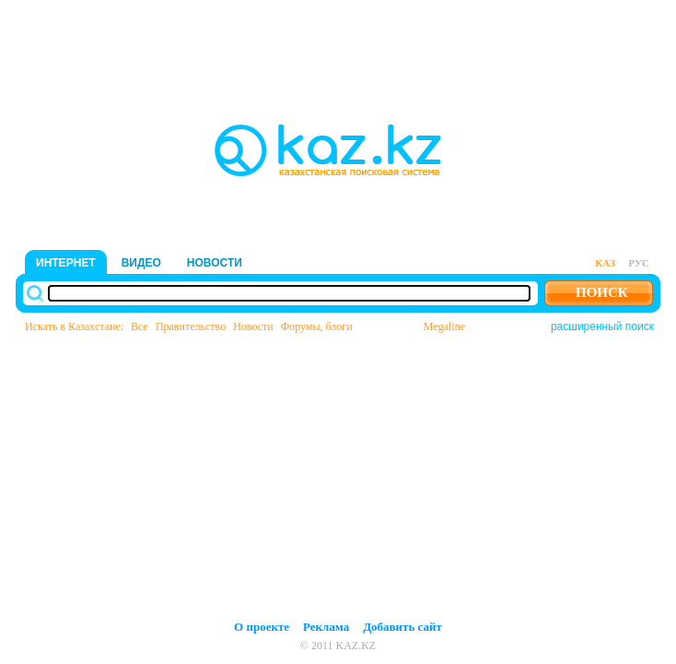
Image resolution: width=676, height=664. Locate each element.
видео (141, 262)
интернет (66, 262)
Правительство (191, 326)
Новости (253, 326)
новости (214, 262)
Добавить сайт (402, 627)
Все (139, 326)
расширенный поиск (602, 326)
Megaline (444, 326)
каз (604, 262)
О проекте (261, 627)
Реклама (326, 627)
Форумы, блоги (317, 326)
